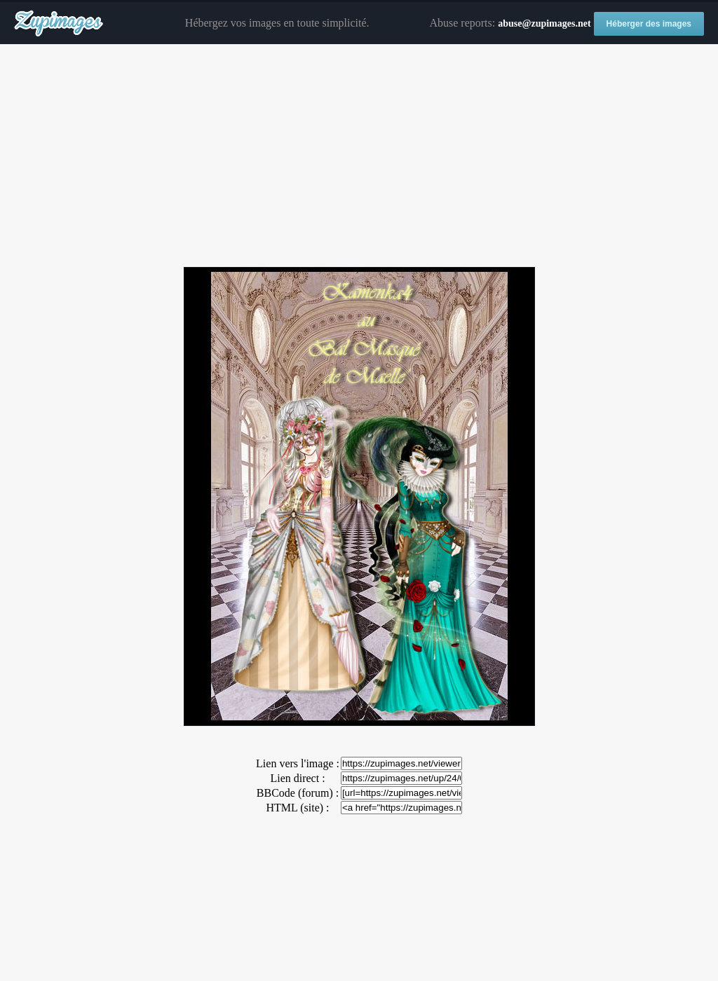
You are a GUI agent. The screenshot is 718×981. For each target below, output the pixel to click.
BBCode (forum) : (298, 793)
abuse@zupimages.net (544, 23)
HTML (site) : (297, 808)
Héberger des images (649, 24)
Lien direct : (297, 778)
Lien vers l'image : (297, 763)
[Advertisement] (359, 156)
